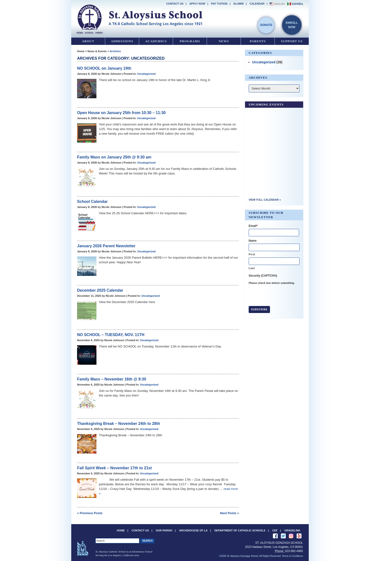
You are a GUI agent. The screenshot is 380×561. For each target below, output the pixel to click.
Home (81, 51)
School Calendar (92, 201)
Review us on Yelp (299, 536)
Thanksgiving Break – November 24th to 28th (118, 423)
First (252, 254)
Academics (156, 41)
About (88, 41)
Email (253, 226)
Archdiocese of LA (193, 530)
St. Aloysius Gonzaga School (139, 18)
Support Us (292, 41)
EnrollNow (292, 25)
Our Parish (164, 530)
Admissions (122, 41)
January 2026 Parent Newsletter (106, 246)
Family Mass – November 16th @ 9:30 (111, 379)
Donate (266, 25)
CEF (274, 530)
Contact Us (174, 3)
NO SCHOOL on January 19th (104, 68)
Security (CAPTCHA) (263, 275)
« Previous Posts (90, 513)
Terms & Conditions (292, 556)
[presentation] (285, 294)
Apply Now (197, 3)
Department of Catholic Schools (239, 530)
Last (252, 268)
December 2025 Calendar (100, 290)
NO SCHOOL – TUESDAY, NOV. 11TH (110, 335)
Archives (115, 51)
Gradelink (292, 530)
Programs (190, 41)
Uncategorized (146, 73)
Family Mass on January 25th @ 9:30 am (114, 157)
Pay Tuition (219, 3)
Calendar (257, 3)
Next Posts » (229, 513)
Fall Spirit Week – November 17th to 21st (114, 468)
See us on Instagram (291, 536)
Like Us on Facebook (275, 536)
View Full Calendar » (265, 199)
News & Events (97, 51)
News (224, 41)
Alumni (238, 3)
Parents (258, 41)
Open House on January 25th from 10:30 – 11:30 (121, 113)
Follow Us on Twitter (283, 536)
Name (253, 240)
